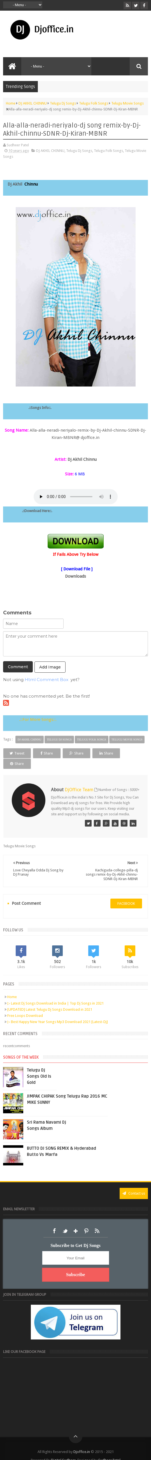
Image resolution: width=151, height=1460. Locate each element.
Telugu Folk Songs (108, 151)
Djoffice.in (81, 1441)
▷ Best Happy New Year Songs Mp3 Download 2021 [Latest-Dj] (57, 1011)
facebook (126, 893)
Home (12, 986)
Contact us (133, 1183)
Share (46, 753)
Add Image (50, 667)
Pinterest (86, 1220)
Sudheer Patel (109, 1449)
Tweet (16, 753)
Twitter (65, 1220)
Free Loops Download (25, 1005)
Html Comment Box (46, 679)
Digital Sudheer (63, 1449)
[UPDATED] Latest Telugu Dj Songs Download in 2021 (49, 999)
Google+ (75, 1220)
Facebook (54, 1220)
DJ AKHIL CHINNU (50, 151)
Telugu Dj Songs (79, 151)
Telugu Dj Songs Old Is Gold (39, 1065)
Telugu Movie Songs (127, 739)
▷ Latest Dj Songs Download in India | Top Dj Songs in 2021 (55, 993)
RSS (97, 1220)
